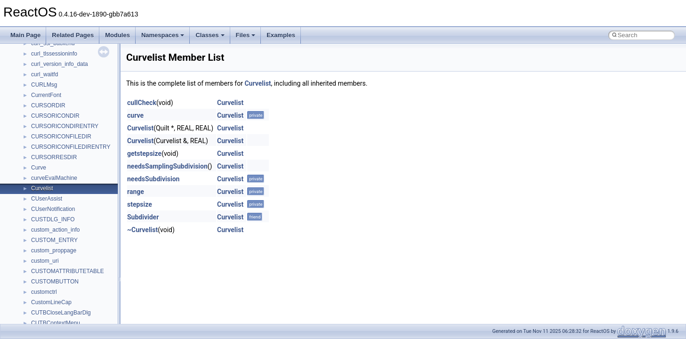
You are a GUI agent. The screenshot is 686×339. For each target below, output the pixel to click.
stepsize (139, 204)
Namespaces (163, 35)
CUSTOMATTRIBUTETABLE (67, 271)
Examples (280, 35)
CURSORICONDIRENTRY (64, 126)
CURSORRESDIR (54, 157)
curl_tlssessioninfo (54, 53)
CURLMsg (44, 84)
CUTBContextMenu (55, 323)
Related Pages (73, 35)
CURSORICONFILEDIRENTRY (70, 147)
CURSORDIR (48, 105)
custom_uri (45, 261)
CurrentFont (46, 95)
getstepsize (144, 153)
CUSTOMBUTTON (55, 281)
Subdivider (143, 217)
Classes (209, 35)
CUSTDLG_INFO (53, 219)
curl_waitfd (44, 74)
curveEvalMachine (54, 178)
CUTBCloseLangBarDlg (61, 312)
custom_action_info (55, 229)
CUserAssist (46, 198)
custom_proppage (53, 250)
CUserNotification (53, 209)
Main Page (25, 35)
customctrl (44, 292)
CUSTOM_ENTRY (54, 240)
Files (246, 35)
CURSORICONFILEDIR (61, 136)
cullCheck (141, 102)
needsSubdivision (153, 179)
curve (135, 115)
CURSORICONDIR (55, 116)
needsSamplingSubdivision (167, 166)
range (135, 191)
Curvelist (42, 188)
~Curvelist (142, 230)
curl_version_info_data (59, 64)
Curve (38, 167)
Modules (117, 35)
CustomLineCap (51, 302)
